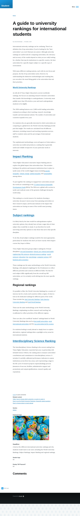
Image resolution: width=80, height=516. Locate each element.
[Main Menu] (75, 6)
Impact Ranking (23, 156)
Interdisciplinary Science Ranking (34, 341)
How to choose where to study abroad (23, 403)
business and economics (20, 260)
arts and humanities (26, 251)
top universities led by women (44, 324)
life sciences (25, 254)
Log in (14, 394)
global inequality (35, 173)
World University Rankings (24, 87)
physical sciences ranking (38, 254)
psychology (32, 257)
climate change (24, 173)
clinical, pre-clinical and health (43, 251)
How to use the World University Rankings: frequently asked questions (31, 401)
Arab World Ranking (34, 302)
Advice (14, 410)
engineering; (17, 254)
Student (5, 6)
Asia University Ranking (32, 299)
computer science (43, 257)
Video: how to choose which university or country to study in (29, 399)
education (22, 257)
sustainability (48, 173)
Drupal (20, 496)
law (27, 257)
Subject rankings (23, 215)
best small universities (41, 321)
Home (14, 15)
